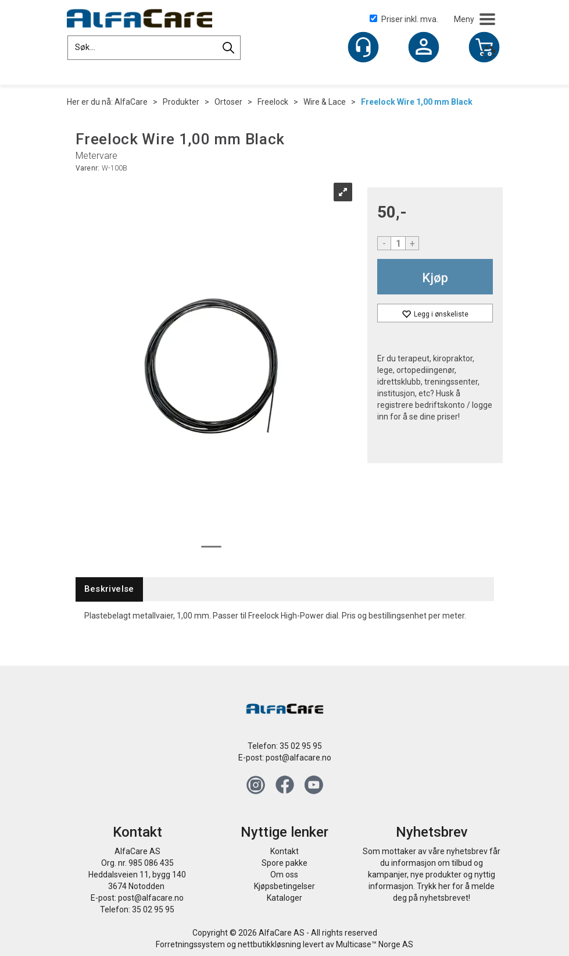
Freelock (272, 101)
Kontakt (284, 851)
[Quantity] (398, 243)
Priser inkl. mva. (404, 19)
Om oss (284, 874)
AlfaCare (131, 101)
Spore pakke (284, 863)
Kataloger (284, 897)
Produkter (181, 101)
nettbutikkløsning (269, 944)
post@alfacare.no (298, 757)
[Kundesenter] (363, 47)
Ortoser (228, 101)
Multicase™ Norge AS (374, 944)
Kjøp (435, 278)
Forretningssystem (190, 944)
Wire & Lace (324, 101)
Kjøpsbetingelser (284, 886)
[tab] (109, 589)
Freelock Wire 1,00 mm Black (417, 101)
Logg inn (423, 48)
